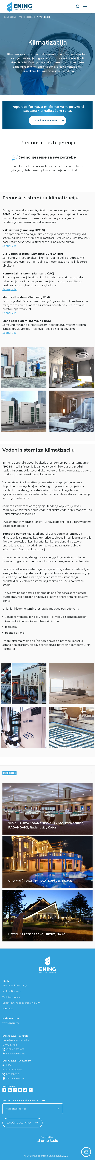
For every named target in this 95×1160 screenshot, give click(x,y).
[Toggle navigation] (85, 6)
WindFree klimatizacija (14, 985)
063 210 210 (10, 1074)
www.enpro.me (11, 1023)
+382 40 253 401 (13, 1049)
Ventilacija (7, 1008)
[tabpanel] (47, 163)
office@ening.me (13, 1053)
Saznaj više (9, 245)
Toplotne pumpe (11, 997)
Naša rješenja (9, 17)
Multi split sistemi (11, 991)
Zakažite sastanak (49, 120)
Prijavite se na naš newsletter (23, 1100)
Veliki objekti (26, 17)
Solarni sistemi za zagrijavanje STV (21, 1002)
